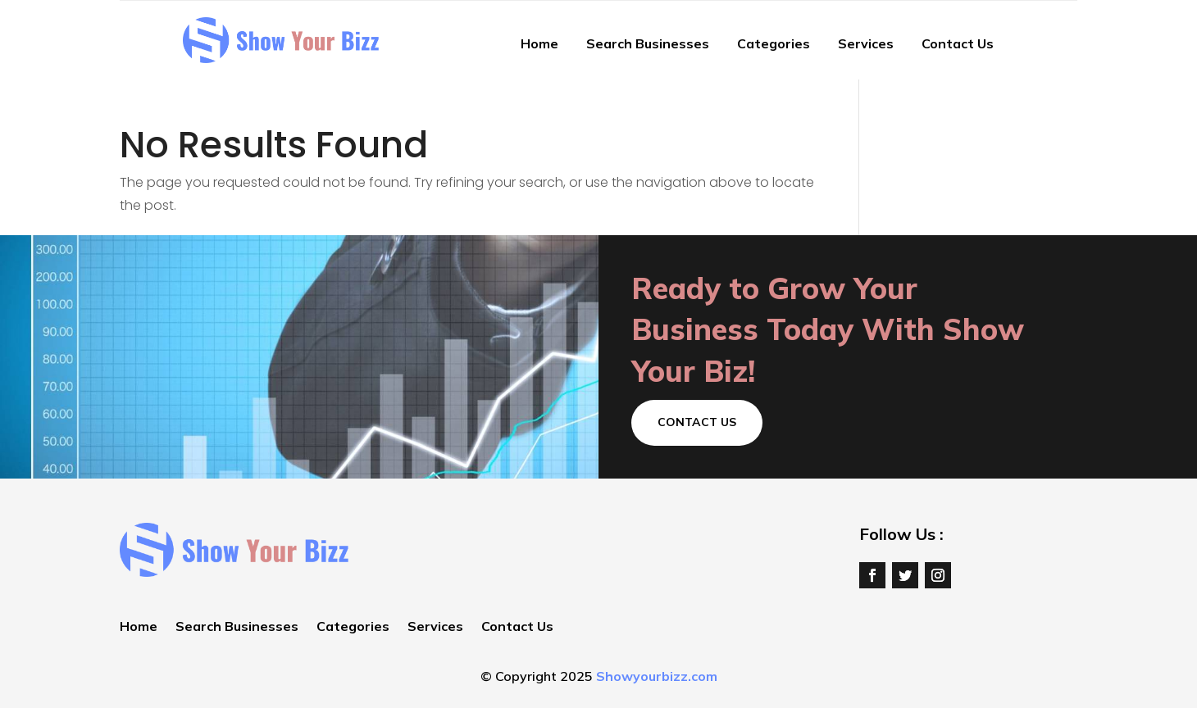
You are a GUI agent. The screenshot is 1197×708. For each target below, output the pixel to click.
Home (539, 43)
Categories (773, 43)
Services (866, 43)
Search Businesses (647, 43)
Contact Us (958, 43)
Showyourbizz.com (656, 676)
